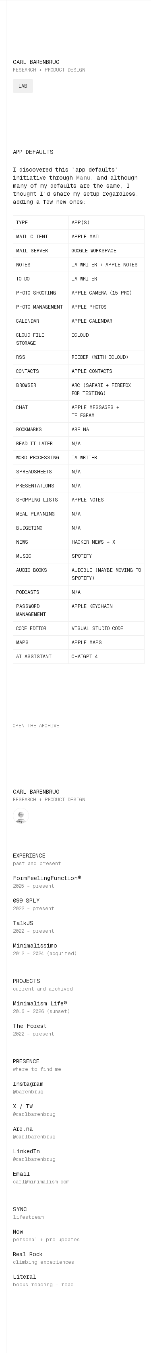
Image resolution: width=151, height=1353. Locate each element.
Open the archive (36, 726)
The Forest (30, 1026)
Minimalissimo (35, 945)
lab (23, 86)
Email (21, 1174)
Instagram (28, 1084)
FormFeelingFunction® (47, 878)
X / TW (23, 1106)
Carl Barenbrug (36, 62)
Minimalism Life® (40, 1003)
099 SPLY (26, 900)
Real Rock (28, 1254)
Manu (83, 177)
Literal (24, 1276)
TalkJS (23, 923)
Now (18, 1231)
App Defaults (33, 152)
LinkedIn (26, 1151)
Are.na (23, 1129)
